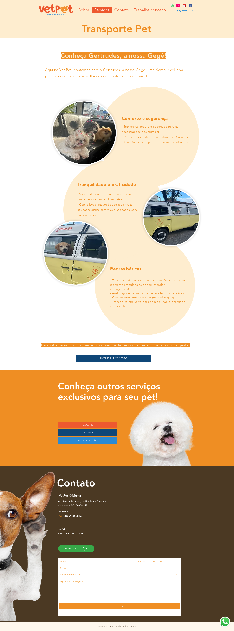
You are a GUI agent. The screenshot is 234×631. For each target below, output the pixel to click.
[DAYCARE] (87, 425)
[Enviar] (119, 606)
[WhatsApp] (76, 548)
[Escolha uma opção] (119, 574)
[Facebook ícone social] (190, 5)
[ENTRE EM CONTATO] (113, 358)
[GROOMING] (87, 432)
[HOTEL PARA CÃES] (87, 440)
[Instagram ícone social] (178, 5)
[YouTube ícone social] (184, 5)
